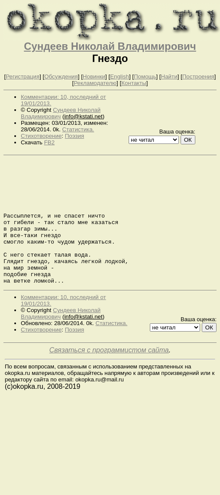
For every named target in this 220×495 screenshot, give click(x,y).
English (119, 76)
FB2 (49, 142)
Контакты (133, 83)
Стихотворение (41, 136)
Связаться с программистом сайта (109, 374)
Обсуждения (61, 76)
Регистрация (22, 76)
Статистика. (78, 129)
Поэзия (74, 136)
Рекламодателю (95, 83)
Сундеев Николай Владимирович (110, 46)
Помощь (145, 76)
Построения (198, 76)
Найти (169, 76)
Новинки (94, 76)
